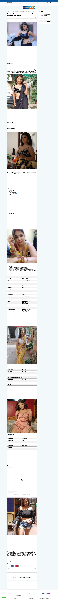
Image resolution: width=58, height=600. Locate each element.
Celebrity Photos (16, 4)
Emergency (8, 0)
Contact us (17, 594)
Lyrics (37, 4)
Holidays (50, 4)
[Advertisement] (22, 57)
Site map (42, 598)
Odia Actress (11, 4)
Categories (44, 2)
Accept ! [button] (3, 597)
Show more (34, 574)
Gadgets (40, 2)
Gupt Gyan (10, 191)
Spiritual (34, 2)
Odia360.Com (16, 598)
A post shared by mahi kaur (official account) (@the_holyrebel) (22, 494)
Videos (31, 2)
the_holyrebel (28, 309)
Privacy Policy (39, 598)
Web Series (20, 4)
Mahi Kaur (22, 215)
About (30, 598)
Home (7, 4)
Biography (18, 2)
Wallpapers (27, 2)
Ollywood (14, 2)
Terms (35, 598)
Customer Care (46, 4)
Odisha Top (34, 4)
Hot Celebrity (25, 4)
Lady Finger (10, 202)
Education (16, 0)
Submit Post (13, 0)
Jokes (42, 4)
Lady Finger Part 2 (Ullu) (12, 203)
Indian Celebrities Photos (12, 11)
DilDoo (10, 201)
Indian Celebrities (17, 563)
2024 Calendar (29, 4)
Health (40, 4)
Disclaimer (32, 598)
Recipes (37, 2)
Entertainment (23, 2)
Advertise (45, 598)
